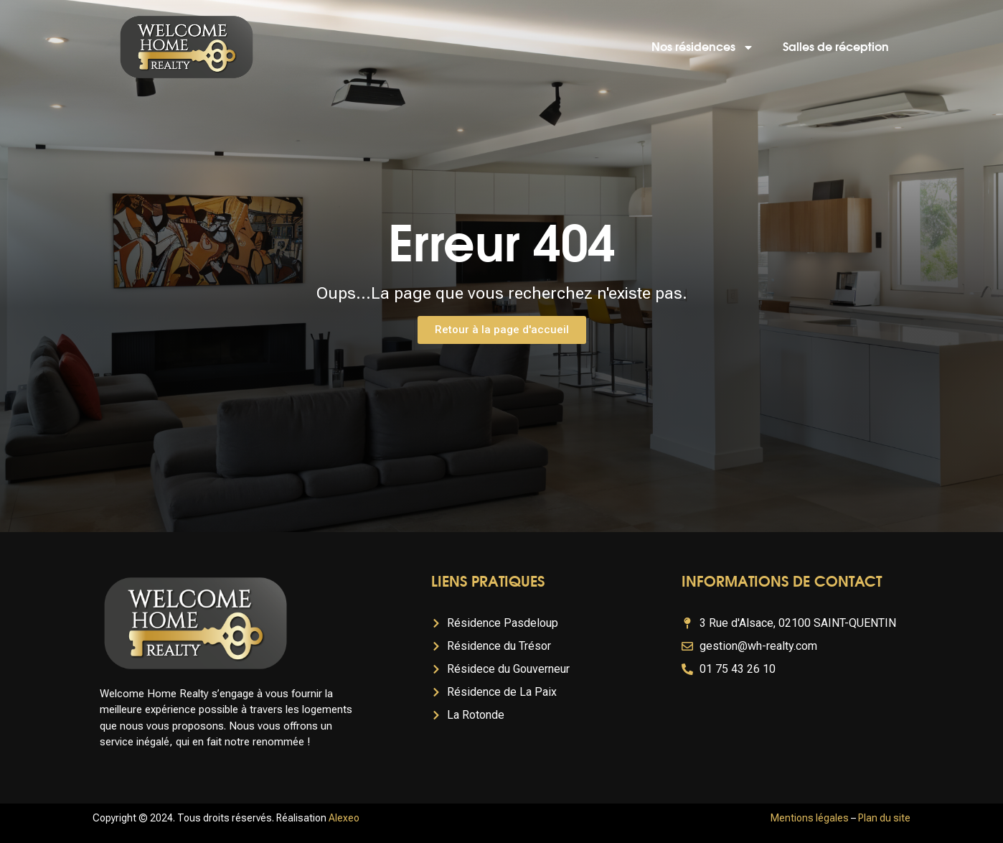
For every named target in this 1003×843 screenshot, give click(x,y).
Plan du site (884, 818)
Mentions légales (810, 818)
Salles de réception (836, 47)
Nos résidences (702, 47)
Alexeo (344, 818)
